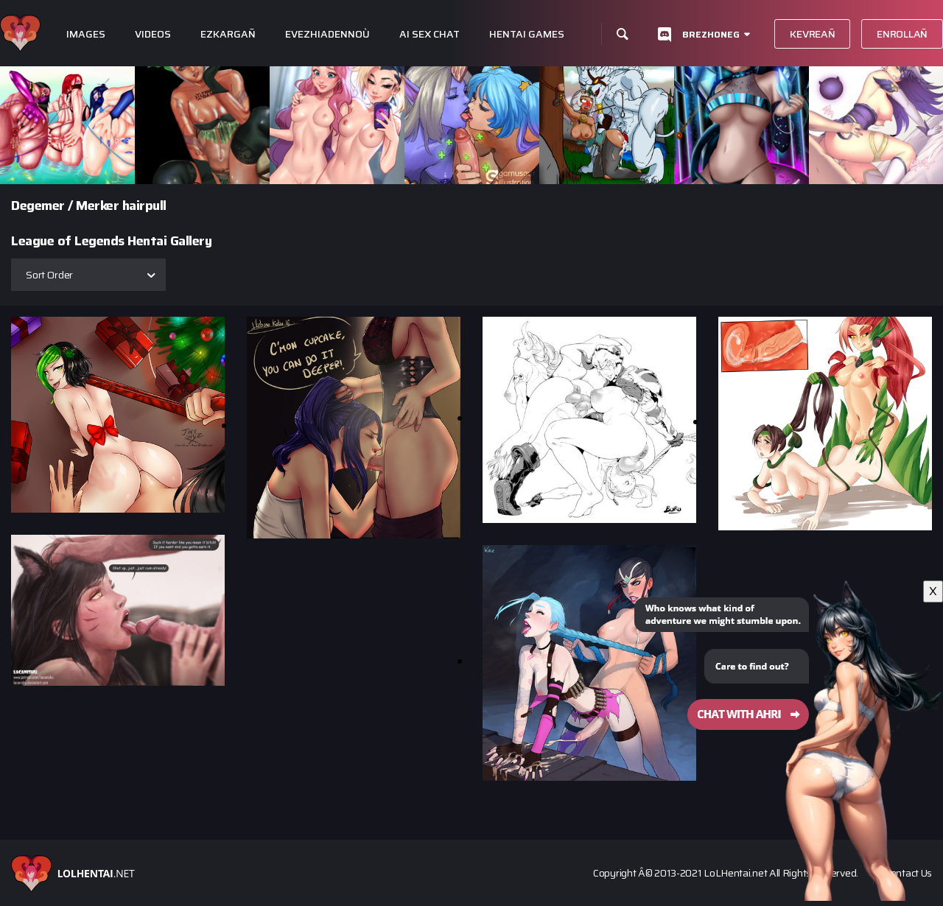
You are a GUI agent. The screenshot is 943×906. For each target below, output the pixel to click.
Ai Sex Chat (429, 34)
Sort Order (49, 275)
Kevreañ (812, 34)
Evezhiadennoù (327, 34)
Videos (153, 34)
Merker (97, 205)
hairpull (144, 205)
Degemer (38, 205)
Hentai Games (526, 34)
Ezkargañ (228, 34)
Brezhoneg (711, 34)
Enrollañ (902, 34)
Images (85, 34)
